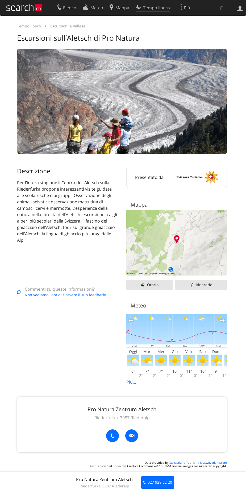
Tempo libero (29, 25)
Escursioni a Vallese (67, 25)
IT (221, 8)
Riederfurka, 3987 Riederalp (122, 418)
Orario (153, 284)
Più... (131, 382)
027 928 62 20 (160, 482)
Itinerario (204, 284)
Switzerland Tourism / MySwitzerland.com (198, 463)
